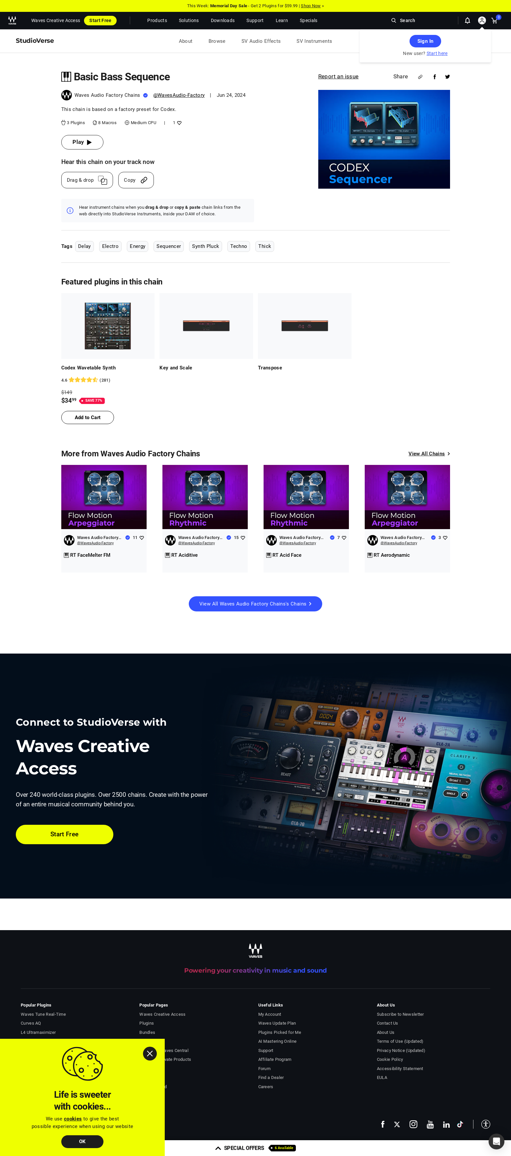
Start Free (100, 20)
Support (265, 1050)
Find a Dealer (271, 1077)
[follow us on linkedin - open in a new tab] (446, 1124)
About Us (385, 1032)
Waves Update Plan (277, 1023)
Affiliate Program (275, 1059)
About (186, 41)
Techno (238, 246)
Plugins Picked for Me (279, 1032)
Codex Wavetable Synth (88, 368)
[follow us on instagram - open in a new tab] (413, 1124)
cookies (73, 1119)
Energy (137, 246)
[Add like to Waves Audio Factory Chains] (141, 537)
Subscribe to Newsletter (400, 1014)
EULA (382, 1077)
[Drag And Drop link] (87, 180)
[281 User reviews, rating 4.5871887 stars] (108, 380)
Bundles (147, 1032)
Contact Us (387, 1023)
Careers (265, 1086)
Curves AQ (31, 1023)
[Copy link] (136, 180)
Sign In (425, 41)
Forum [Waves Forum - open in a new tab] (264, 1068)
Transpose (270, 368)
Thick (264, 246)
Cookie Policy (390, 1059)
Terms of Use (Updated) (400, 1041)
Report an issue (338, 76)
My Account (269, 1014)
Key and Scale (175, 368)
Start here (437, 53)
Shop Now (311, 5)
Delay (84, 246)
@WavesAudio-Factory (179, 95)
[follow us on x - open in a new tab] (397, 1124)
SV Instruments (314, 41)
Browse (217, 41)
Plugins (146, 1023)
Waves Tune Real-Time (43, 1014)
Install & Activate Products (165, 1059)
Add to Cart (88, 417)
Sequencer (168, 246)
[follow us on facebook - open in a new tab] (382, 1124)
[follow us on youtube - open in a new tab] (430, 1124)
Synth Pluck (205, 246)
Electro (110, 246)
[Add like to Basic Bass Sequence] (178, 122)
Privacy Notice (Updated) (401, 1050)
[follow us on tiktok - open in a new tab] (460, 1124)
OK (82, 1141)
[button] (481, 1124)
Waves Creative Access (55, 20)
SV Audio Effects (261, 41)
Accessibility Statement (400, 1068)
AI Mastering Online (277, 1041)
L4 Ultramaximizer (38, 1032)
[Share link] (420, 77)
